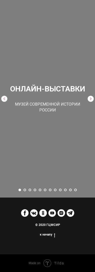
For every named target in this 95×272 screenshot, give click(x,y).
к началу (47, 234)
